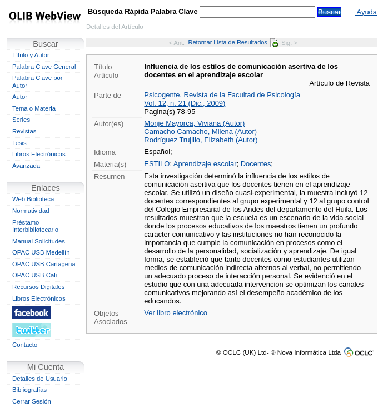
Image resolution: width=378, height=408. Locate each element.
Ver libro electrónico (175, 313)
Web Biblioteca (33, 199)
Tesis (19, 143)
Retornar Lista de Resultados (233, 42)
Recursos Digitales (38, 286)
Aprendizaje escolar (205, 164)
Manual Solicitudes (38, 241)
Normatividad (30, 210)
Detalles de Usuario (39, 378)
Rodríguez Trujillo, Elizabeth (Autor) (200, 140)
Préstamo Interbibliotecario (35, 226)
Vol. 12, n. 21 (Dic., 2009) (184, 103)
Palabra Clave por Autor (37, 81)
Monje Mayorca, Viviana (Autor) (194, 123)
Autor (19, 96)
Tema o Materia (34, 108)
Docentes (256, 164)
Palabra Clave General (44, 66)
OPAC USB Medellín (41, 252)
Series (21, 119)
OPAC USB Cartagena (44, 264)
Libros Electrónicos (39, 154)
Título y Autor (30, 55)
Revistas (24, 131)
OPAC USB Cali (34, 275)
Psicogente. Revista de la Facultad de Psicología (222, 95)
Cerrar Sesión (31, 401)
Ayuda (366, 12)
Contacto (24, 344)
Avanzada (26, 165)
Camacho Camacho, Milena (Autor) (200, 131)
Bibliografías (29, 389)
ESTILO (157, 164)
